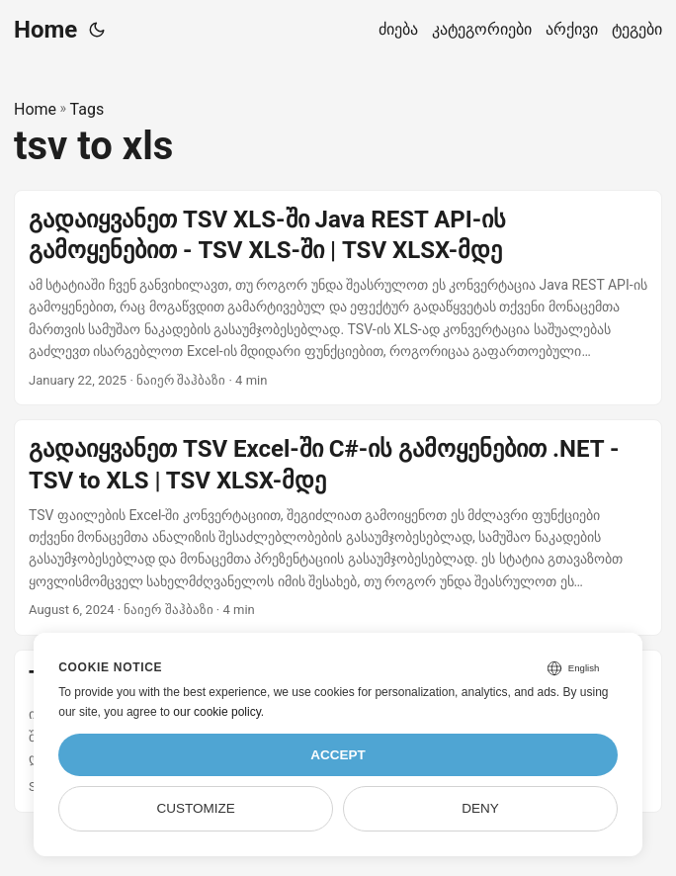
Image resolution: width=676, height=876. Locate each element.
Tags (87, 109)
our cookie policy (217, 712)
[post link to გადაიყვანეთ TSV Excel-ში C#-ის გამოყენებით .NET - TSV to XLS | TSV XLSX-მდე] (338, 527)
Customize (195, 808)
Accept (338, 754)
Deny (480, 808)
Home (45, 30)
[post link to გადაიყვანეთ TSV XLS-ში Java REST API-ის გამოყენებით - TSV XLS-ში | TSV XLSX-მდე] (338, 298)
